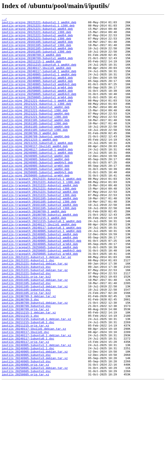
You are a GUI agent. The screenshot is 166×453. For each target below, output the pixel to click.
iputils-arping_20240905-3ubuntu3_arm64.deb (37, 102)
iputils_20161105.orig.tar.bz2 (26, 348)
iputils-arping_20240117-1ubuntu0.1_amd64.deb (39, 82)
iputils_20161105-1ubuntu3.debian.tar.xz (35, 340)
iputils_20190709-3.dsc (20, 356)
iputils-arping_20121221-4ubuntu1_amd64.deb (37, 31)
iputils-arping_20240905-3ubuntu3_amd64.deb (37, 94)
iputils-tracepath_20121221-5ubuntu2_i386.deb (39, 231)
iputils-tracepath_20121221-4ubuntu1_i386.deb (39, 223)
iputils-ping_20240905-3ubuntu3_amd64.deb (35, 188)
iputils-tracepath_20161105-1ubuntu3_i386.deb (39, 246)
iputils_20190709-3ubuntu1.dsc (26, 364)
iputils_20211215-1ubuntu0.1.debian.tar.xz (36, 379)
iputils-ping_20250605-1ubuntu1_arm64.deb (35, 207)
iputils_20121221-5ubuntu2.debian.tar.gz (35, 321)
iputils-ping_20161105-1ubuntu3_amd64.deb (35, 149)
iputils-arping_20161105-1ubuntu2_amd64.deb (37, 47)
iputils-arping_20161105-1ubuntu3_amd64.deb (37, 55)
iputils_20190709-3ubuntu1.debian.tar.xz (35, 360)
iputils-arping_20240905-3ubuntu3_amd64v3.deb (39, 98)
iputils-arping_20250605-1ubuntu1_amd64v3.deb (39, 110)
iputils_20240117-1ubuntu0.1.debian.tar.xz (36, 399)
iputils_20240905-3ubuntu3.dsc (26, 430)
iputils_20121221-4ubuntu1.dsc (26, 317)
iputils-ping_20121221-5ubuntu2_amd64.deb (35, 133)
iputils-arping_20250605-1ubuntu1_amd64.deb (37, 106)
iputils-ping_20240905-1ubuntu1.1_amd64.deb (37, 180)
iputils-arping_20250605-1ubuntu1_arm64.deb (37, 113)
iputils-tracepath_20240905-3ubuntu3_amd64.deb (40, 282)
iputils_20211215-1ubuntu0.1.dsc (28, 383)
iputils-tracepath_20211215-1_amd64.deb (34, 258)
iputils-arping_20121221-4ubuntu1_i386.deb (36, 35)
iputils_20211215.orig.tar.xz (25, 387)
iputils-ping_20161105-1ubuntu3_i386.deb (35, 153)
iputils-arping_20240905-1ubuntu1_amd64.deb (37, 90)
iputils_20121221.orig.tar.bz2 (26, 329)
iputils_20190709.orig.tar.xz (25, 368)
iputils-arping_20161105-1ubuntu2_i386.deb (36, 51)
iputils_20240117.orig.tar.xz (25, 407)
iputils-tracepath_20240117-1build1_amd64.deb (39, 266)
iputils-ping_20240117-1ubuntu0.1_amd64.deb (37, 176)
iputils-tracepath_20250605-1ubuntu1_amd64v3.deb (41, 297)
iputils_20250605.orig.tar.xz (25, 446)
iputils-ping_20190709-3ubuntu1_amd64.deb (35, 160)
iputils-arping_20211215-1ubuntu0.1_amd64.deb (39, 74)
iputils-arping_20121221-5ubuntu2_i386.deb (36, 43)
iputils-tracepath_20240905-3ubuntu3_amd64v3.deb (41, 286)
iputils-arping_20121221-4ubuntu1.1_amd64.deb (39, 23)
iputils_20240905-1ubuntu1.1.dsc (28, 415)
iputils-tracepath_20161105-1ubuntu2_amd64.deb (40, 235)
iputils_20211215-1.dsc (20, 376)
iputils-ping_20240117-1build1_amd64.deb (35, 172)
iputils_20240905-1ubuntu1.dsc (26, 423)
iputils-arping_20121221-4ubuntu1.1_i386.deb (38, 27)
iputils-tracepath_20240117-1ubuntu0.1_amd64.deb (41, 270)
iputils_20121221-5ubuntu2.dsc (26, 325)
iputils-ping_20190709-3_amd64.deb (30, 156)
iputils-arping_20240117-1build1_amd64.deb (36, 78)
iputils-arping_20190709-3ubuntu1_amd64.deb (37, 66)
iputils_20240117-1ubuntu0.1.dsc (28, 403)
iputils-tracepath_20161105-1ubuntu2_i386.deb (39, 239)
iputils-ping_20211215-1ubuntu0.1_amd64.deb (37, 168)
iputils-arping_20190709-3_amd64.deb (31, 63)
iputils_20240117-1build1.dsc (25, 395)
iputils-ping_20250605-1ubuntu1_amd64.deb (35, 200)
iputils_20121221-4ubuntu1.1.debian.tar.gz (36, 305)
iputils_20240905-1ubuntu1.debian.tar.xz (35, 419)
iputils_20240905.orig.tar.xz (25, 434)
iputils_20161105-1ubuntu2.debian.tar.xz (35, 333)
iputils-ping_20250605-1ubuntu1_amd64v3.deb (37, 203)
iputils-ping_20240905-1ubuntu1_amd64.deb (35, 184)
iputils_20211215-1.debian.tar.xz (29, 372)
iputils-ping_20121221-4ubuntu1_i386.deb (35, 129)
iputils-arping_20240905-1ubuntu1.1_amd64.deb (39, 86)
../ (4, 20)
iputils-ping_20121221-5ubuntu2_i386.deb (35, 137)
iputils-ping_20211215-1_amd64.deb (30, 164)
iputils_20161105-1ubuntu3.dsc (26, 344)
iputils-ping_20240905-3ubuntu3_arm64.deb (35, 196)
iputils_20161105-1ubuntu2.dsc (26, 336)
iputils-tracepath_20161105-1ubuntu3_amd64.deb (40, 243)
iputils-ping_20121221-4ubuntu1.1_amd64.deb (37, 117)
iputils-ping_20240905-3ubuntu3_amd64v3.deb (37, 192)
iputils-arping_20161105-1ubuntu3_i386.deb (36, 59)
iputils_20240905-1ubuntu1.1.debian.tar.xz (36, 411)
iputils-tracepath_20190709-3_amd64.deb (34, 250)
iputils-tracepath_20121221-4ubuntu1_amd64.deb (40, 219)
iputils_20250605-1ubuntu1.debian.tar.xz (35, 438)
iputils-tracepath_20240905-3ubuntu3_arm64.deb (40, 289)
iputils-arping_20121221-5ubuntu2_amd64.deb (37, 39)
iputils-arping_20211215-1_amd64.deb (31, 70)
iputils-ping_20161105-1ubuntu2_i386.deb (35, 145)
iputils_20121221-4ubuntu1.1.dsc (28, 309)
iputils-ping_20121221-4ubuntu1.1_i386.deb (36, 121)
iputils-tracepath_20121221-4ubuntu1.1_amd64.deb (41, 211)
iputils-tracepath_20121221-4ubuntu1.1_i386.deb (41, 215)
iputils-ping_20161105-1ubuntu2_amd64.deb (35, 141)
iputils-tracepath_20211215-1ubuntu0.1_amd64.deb (41, 262)
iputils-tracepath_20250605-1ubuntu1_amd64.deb (40, 293)
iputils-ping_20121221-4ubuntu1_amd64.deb (35, 125)
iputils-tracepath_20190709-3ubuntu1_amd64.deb (40, 254)
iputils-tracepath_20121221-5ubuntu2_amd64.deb (40, 227)
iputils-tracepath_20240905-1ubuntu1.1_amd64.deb (41, 274)
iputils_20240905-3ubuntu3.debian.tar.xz (35, 426)
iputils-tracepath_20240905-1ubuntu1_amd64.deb (40, 278)
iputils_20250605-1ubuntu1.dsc (26, 442)
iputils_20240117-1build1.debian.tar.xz (34, 391)
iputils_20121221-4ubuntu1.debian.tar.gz (35, 313)
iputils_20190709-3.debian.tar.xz (29, 352)
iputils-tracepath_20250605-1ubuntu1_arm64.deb (40, 301)
